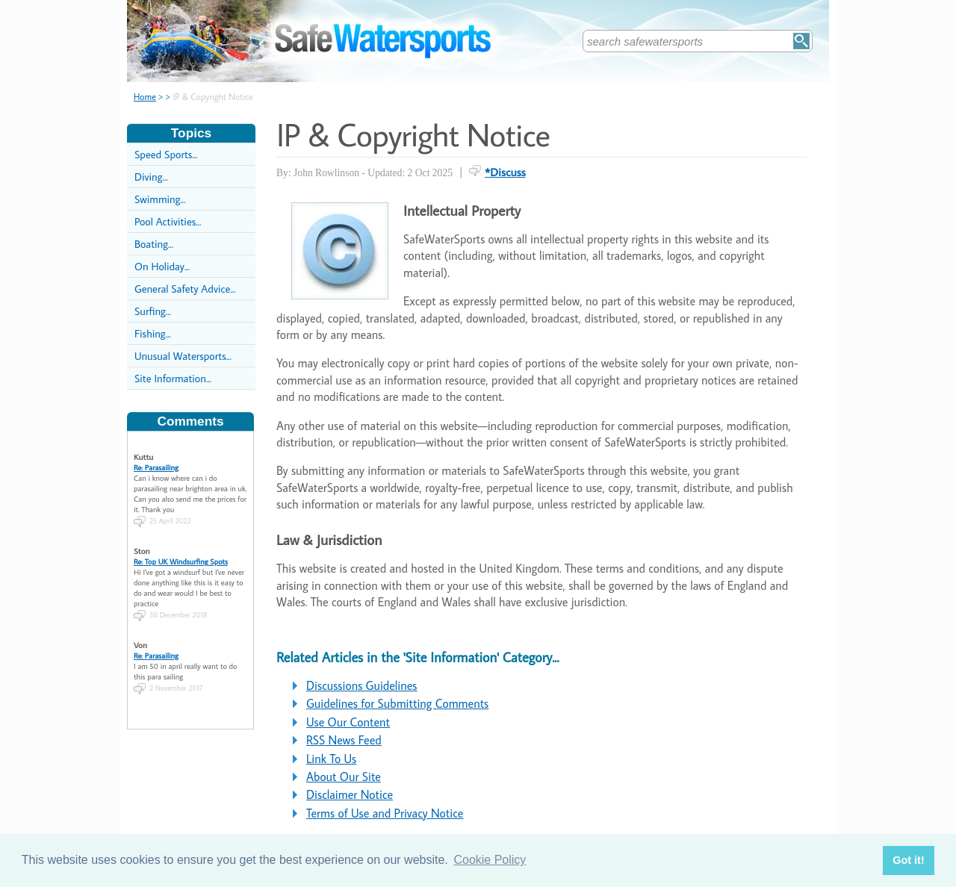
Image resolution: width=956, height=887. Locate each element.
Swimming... (160, 199)
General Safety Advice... (184, 288)
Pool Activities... (167, 221)
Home (145, 96)
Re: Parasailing (156, 463)
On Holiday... (162, 266)
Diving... (151, 176)
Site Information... (172, 378)
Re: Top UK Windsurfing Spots (181, 557)
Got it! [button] (908, 860)
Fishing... (152, 333)
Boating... (153, 244)
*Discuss (505, 171)
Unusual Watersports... (183, 356)
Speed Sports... (165, 154)
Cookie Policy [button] (489, 859)
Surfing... (152, 311)
